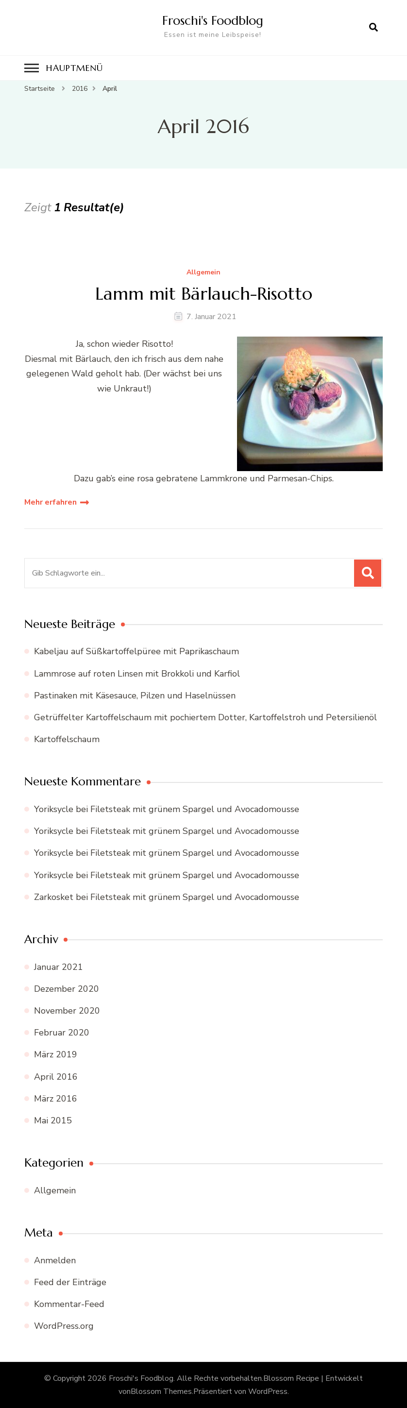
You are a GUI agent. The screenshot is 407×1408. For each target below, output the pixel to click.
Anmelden (55, 1260)
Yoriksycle (53, 809)
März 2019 (55, 1054)
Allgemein (203, 272)
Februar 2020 (61, 1032)
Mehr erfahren (50, 502)
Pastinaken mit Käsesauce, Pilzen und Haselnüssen (135, 695)
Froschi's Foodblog (212, 20)
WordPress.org (64, 1326)
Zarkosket (53, 897)
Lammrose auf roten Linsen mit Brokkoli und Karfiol (137, 673)
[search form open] (373, 28)
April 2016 (56, 1077)
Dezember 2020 (66, 989)
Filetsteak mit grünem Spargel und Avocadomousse (194, 809)
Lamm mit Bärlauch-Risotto (203, 293)
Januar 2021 (58, 967)
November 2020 (67, 1011)
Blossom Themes (161, 1391)
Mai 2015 (53, 1120)
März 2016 (55, 1098)
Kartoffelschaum (67, 739)
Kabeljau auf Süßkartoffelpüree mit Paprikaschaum (136, 651)
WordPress (268, 1391)
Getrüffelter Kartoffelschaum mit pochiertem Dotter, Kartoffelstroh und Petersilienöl (205, 717)
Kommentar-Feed (69, 1304)
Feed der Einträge (70, 1282)
